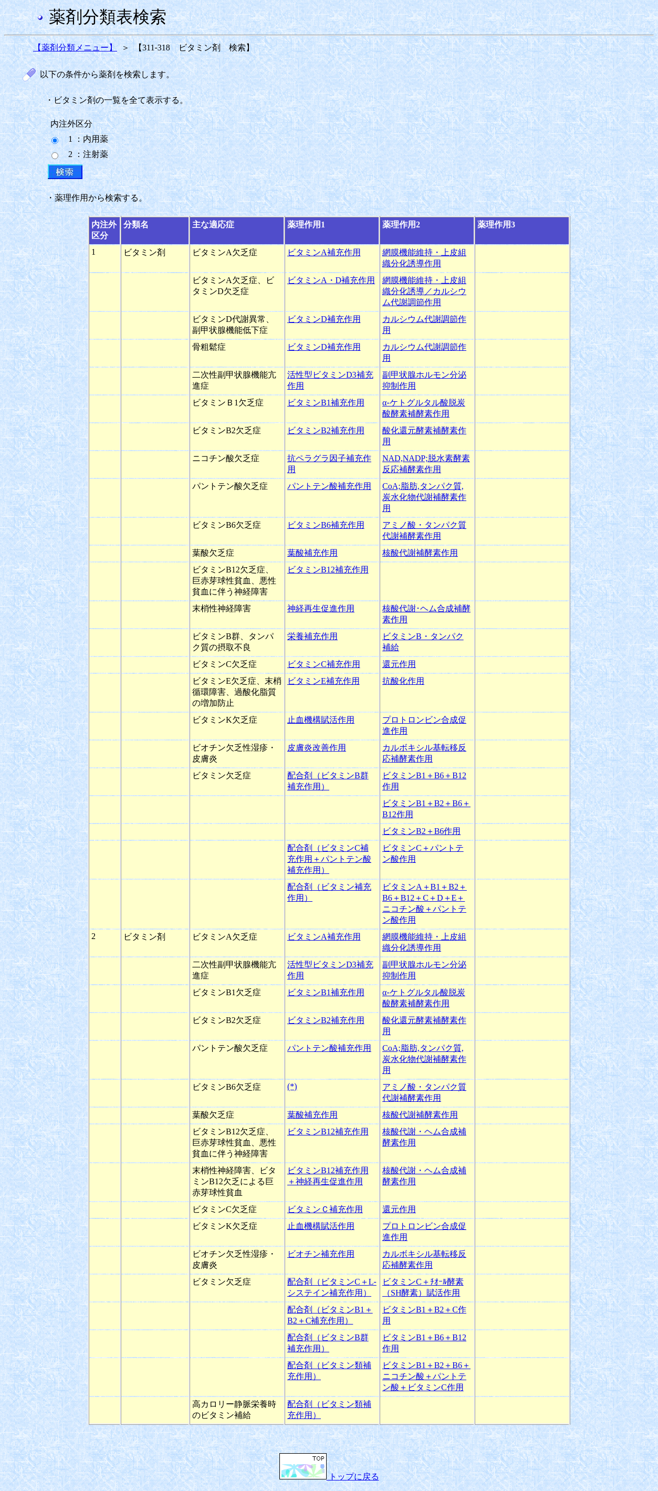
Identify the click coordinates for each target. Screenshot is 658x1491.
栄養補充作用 (312, 636)
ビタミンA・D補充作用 (331, 280)
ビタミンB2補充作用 (325, 430)
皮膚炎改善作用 (316, 747)
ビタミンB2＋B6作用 (421, 831)
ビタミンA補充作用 (324, 252)
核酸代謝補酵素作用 (420, 552)
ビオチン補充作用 (320, 1253)
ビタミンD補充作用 (324, 319)
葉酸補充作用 (312, 552)
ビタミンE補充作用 (323, 680)
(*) (292, 1086)
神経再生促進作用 (320, 608)
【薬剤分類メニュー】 (75, 47)
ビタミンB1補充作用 (325, 402)
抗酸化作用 (403, 680)
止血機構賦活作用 (320, 719)
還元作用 (399, 664)
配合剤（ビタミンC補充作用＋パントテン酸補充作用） (329, 858)
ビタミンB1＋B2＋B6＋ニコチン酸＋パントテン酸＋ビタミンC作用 (426, 1376)
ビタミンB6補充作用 (325, 524)
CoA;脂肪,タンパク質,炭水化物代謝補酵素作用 (424, 497)
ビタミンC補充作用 (323, 664)
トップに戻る (329, 1476)
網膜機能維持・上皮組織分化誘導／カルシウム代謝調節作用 (424, 291)
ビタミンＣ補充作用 (325, 1209)
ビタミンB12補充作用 (328, 569)
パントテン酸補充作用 (329, 486)
